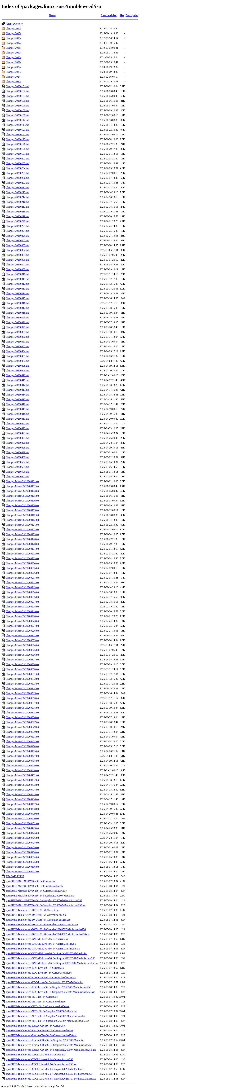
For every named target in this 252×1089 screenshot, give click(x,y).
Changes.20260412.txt (17, 385)
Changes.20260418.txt (17, 414)
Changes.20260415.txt (17, 399)
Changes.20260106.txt (17, 105)
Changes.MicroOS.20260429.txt (22, 847)
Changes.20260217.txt (17, 206)
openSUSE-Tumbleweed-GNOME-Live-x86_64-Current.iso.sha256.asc (43, 948)
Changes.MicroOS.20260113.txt (22, 519)
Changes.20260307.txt (17, 264)
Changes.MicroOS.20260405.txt (22, 751)
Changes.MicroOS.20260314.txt (22, 688)
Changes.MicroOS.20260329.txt (22, 727)
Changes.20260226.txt (17, 235)
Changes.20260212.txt (17, 187)
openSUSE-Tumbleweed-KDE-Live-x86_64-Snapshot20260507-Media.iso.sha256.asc (50, 992)
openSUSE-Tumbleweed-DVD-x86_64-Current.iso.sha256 (36, 914)
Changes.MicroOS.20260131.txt (22, 548)
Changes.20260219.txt (17, 216)
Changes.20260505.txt (17, 466)
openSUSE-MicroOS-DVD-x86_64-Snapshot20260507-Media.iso (40, 895)
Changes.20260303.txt (17, 245)
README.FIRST (15, 876)
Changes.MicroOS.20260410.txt (22, 770)
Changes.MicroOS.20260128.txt (22, 544)
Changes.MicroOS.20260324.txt (22, 712)
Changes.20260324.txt (17, 317)
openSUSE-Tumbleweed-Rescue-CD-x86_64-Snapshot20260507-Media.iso (45, 1040)
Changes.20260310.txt (17, 274)
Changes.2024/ (13, 76)
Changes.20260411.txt (17, 380)
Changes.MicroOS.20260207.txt (22, 577)
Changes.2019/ (13, 52)
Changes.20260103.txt (17, 96)
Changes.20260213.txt (17, 192)
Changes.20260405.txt (17, 356)
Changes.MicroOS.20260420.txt (22, 818)
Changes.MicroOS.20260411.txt (22, 775)
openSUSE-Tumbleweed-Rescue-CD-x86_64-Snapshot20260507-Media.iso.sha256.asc (51, 1049)
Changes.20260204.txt (17, 168)
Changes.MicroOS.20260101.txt (22, 481)
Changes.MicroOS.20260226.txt (22, 630)
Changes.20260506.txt (17, 471)
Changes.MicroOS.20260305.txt (22, 650)
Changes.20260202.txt (17, 158)
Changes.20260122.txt (17, 134)
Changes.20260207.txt (17, 182)
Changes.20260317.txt (17, 308)
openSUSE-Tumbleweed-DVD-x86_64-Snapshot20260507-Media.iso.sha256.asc (48, 934)
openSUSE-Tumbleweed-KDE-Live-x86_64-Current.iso (35, 967)
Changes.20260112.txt (17, 120)
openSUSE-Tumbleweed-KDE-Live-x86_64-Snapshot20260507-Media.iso (44, 982)
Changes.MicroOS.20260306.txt (22, 654)
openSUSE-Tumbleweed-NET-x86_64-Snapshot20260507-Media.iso (41, 1011)
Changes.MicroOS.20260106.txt (22, 500)
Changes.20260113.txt (17, 124)
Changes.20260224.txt (17, 230)
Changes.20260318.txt (17, 312)
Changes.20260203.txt (17, 163)
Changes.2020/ (13, 57)
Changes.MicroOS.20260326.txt (22, 717)
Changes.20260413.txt (17, 389)
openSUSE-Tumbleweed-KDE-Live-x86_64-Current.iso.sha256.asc (41, 977)
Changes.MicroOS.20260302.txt (22, 635)
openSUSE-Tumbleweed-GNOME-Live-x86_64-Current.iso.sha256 (41, 943)
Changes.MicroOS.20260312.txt (22, 678)
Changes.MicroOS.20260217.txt (22, 601)
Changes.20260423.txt (17, 433)
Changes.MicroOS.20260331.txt (22, 736)
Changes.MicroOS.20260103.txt (22, 491)
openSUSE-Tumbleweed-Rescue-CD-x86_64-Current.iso (35, 1025)
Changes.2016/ (13, 38)
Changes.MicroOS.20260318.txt (22, 707)
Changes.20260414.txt (17, 394)
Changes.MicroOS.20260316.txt (22, 698)
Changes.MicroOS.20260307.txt (22, 659)
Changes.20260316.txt (17, 303)
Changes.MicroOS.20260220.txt (22, 616)
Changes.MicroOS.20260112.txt (22, 515)
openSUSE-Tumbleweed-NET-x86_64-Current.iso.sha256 (36, 1001)
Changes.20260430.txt (17, 457)
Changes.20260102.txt (17, 91)
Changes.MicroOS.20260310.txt (22, 669)
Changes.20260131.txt (17, 153)
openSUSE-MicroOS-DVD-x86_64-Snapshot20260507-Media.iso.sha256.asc (46, 905)
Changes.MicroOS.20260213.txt (22, 587)
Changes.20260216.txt (17, 202)
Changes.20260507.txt (17, 476)
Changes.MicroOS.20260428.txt (22, 842)
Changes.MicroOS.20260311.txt (22, 674)
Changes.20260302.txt (17, 240)
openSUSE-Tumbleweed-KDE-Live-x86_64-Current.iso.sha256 (39, 972)
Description (132, 15)
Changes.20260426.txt (17, 442)
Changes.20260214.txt (17, 197)
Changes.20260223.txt (17, 226)
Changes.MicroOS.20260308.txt (22, 664)
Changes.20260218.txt (17, 211)
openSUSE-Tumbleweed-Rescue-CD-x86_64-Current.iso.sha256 (39, 1030)
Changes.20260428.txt (17, 447)
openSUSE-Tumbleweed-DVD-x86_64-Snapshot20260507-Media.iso (42, 924)
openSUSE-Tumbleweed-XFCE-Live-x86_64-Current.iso (35, 1054)
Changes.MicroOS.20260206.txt (22, 572)
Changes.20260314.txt (17, 293)
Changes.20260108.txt (17, 110)
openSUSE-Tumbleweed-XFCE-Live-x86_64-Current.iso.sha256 (39, 1059)
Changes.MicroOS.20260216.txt (22, 597)
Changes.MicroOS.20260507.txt (22, 871)
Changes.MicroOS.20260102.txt (22, 486)
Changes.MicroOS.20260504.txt (22, 857)
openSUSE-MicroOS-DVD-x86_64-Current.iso (30, 881)
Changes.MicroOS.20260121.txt (22, 524)
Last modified (109, 15)
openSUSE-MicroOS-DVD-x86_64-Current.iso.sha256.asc (36, 890)
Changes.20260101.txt (17, 86)
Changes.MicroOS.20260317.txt (22, 703)
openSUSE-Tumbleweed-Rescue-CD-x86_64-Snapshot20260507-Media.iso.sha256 (49, 1045)
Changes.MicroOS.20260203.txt (22, 558)
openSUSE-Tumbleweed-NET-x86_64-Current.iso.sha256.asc (37, 1006)
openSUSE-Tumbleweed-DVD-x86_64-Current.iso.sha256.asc (38, 919)
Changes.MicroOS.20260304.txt (22, 645)
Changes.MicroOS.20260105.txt (22, 495)
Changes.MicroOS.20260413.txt (22, 784)
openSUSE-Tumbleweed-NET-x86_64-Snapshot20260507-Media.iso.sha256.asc (47, 1020)
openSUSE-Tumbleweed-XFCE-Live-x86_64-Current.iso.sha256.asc (41, 1064)
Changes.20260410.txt (17, 375)
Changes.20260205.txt (17, 173)
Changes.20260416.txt (17, 404)
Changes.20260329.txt (17, 332)
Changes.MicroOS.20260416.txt (22, 799)
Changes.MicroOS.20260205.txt (22, 568)
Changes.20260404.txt (17, 351)
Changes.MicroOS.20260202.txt (22, 553)
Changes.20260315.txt (17, 298)
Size (122, 15)
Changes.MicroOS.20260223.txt (22, 621)
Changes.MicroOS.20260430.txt (22, 852)
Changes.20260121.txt (17, 129)
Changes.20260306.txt (17, 259)
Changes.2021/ (13, 62)
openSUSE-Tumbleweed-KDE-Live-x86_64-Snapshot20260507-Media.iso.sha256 (48, 987)
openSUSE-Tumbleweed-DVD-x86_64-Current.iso (32, 910)
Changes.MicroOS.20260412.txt (22, 780)
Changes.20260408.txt (17, 365)
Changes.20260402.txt (17, 346)
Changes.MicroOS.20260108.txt (22, 505)
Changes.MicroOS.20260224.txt (22, 625)
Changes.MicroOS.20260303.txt (22, 640)
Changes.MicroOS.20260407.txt (22, 756)
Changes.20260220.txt (17, 221)
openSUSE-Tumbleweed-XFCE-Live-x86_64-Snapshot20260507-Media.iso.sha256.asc (51, 1078)
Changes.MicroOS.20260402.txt (22, 741)
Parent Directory (14, 23)
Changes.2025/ (13, 81)
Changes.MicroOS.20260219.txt (22, 611)
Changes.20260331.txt (17, 341)
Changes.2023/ (13, 71)
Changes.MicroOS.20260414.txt (22, 789)
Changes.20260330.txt (17, 336)
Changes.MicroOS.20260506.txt (22, 866)
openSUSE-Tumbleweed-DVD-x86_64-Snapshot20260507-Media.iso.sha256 (46, 929)
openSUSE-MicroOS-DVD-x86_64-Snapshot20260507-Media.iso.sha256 (44, 900)
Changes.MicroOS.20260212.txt (22, 582)
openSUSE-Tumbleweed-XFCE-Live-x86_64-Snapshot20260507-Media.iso (45, 1069)
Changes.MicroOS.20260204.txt (22, 563)
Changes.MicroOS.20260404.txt (22, 746)
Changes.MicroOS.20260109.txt (22, 510)
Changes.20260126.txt (17, 144)
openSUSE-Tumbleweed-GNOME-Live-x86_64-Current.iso (37, 939)
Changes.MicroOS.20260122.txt (22, 529)
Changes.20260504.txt (17, 462)
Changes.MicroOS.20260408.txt (22, 760)
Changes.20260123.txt (17, 139)
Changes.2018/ (13, 47)
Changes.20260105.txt (17, 100)
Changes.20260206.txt (17, 177)
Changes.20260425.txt (17, 438)
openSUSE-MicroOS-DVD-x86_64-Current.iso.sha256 (34, 886)
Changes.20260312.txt (17, 283)
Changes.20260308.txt (17, 269)
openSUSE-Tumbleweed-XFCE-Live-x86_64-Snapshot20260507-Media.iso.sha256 (49, 1073)
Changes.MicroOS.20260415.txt (22, 794)
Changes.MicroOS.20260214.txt (22, 592)
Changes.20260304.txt (17, 250)
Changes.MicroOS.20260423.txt (22, 828)
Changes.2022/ (13, 67)
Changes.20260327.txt (17, 327)
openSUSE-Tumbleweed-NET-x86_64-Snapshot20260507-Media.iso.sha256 (45, 1016)
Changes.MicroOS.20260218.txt (22, 606)
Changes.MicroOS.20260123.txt (22, 534)
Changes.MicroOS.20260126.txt (22, 539)
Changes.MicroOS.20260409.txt (22, 765)
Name (52, 15)
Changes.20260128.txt (17, 149)
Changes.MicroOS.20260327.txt (22, 722)
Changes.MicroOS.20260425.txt (22, 833)
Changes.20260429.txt (17, 452)
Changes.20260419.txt (17, 418)
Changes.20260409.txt (17, 370)
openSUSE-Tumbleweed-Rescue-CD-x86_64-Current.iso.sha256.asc (41, 1035)
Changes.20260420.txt (17, 423)
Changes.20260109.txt (17, 115)
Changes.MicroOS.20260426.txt (22, 837)
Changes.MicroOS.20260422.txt (22, 823)
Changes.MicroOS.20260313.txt (22, 683)
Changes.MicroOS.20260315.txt (22, 693)
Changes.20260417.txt (17, 409)
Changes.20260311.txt (17, 279)
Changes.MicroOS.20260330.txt (22, 731)
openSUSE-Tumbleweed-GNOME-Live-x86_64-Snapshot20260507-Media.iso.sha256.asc (52, 963)
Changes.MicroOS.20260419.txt (22, 813)
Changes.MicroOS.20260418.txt (22, 809)
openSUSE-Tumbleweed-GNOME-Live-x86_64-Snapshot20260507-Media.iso (46, 953)
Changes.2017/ (13, 43)
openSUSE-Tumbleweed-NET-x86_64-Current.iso (32, 996)
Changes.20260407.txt (17, 361)
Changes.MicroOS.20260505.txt (22, 862)
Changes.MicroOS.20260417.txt (22, 804)
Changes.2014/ (13, 28)
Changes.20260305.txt (17, 255)
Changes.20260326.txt (17, 322)
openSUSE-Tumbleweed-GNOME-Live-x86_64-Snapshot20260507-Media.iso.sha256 (50, 958)
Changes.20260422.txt (17, 428)
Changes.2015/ (13, 33)
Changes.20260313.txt (17, 288)
